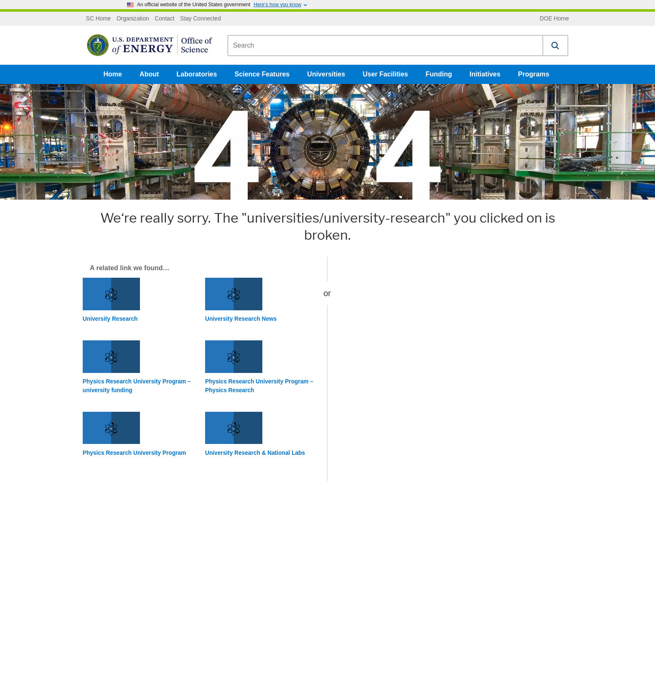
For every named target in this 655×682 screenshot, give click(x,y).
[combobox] (385, 45)
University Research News (241, 319)
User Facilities (385, 74)
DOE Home (554, 19)
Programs (533, 74)
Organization (133, 19)
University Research (110, 319)
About (149, 74)
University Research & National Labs (255, 453)
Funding (439, 74)
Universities (326, 74)
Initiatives (485, 74)
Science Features (262, 74)
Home (113, 74)
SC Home (98, 19)
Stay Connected (200, 19)
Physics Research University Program (134, 453)
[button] (555, 45)
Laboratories (196, 74)
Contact (164, 19)
